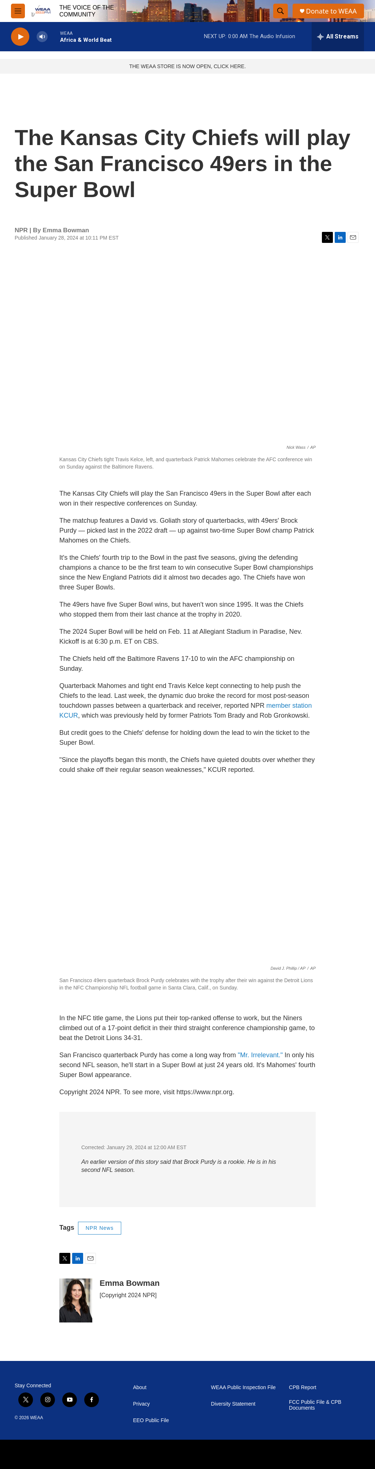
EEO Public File (151, 1420)
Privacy (141, 1404)
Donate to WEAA (331, 11)
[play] (20, 37)
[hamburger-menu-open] (18, 11)
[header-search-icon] (280, 11)
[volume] (42, 37)
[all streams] (338, 36)
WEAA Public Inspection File (243, 1387)
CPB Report (302, 1387)
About (139, 1387)
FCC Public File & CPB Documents (315, 1405)
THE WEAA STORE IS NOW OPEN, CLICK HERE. (187, 66)
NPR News (100, 1228)
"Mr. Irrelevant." (260, 1055)
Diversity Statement (233, 1404)
